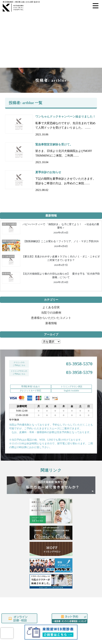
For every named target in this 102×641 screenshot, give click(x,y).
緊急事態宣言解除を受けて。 (54, 133)
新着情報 (51, 312)
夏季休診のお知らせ (48, 161)
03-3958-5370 (79, 352)
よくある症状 (51, 296)
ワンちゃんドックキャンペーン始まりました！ (65, 105)
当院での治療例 (51, 301)
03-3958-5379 (79, 361)
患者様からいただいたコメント (51, 306)
